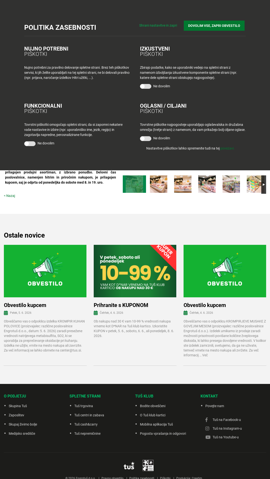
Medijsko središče (22, 433)
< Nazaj (9, 196)
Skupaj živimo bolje (23, 424)
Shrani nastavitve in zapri (160, 24)
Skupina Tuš (18, 406)
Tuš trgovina (83, 406)
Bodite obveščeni (152, 406)
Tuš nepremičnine (87, 433)
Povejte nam (214, 406)
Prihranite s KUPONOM (121, 305)
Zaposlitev (16, 415)
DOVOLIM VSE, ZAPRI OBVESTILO (215, 24)
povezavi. (227, 148)
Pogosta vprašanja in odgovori (163, 433)
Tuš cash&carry (86, 424)
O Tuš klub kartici (152, 415)
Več (205, 355)
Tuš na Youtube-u (226, 437)
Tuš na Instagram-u (227, 428)
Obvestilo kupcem (25, 305)
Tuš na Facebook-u (227, 420)
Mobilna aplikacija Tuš (156, 424)
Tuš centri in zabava (89, 415)
